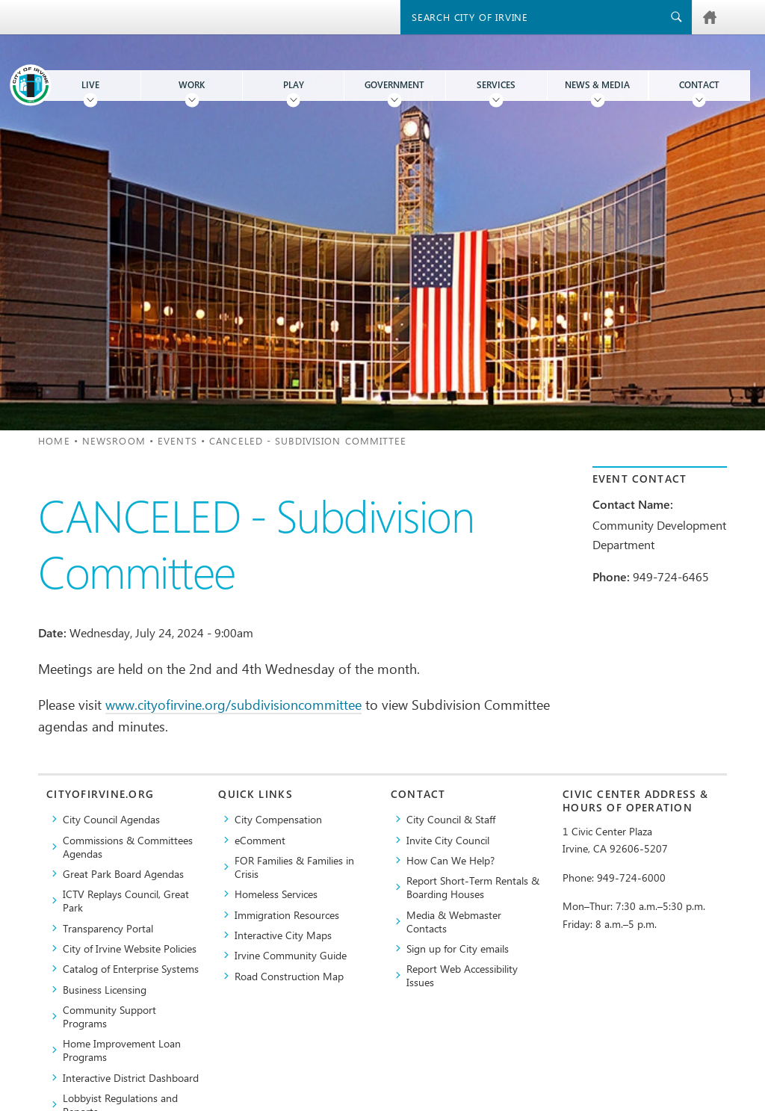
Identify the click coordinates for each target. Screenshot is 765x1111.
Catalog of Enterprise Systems (131, 968)
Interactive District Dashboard (131, 1077)
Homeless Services (276, 893)
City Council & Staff (450, 818)
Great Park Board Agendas (123, 873)
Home (53, 440)
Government (394, 85)
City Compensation (278, 818)
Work (192, 85)
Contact (699, 85)
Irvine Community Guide (291, 954)
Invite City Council (447, 839)
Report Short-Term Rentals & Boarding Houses (472, 887)
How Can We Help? (450, 859)
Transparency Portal (108, 927)
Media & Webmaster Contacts (453, 921)
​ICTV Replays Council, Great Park (126, 900)
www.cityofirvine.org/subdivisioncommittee (233, 704)
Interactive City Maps (283, 934)
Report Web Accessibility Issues (462, 975)
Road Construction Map (289, 975)
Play (293, 85)
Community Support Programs (109, 1016)
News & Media (597, 85)
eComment (260, 839)
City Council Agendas (111, 818)
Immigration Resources (287, 914)
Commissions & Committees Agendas (128, 846)
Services (496, 85)
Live (90, 85)
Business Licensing (104, 989)
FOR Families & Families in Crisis (294, 866)
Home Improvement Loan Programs (122, 1050)
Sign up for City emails (457, 948)
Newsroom (114, 440)
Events (177, 440)
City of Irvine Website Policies (129, 948)
